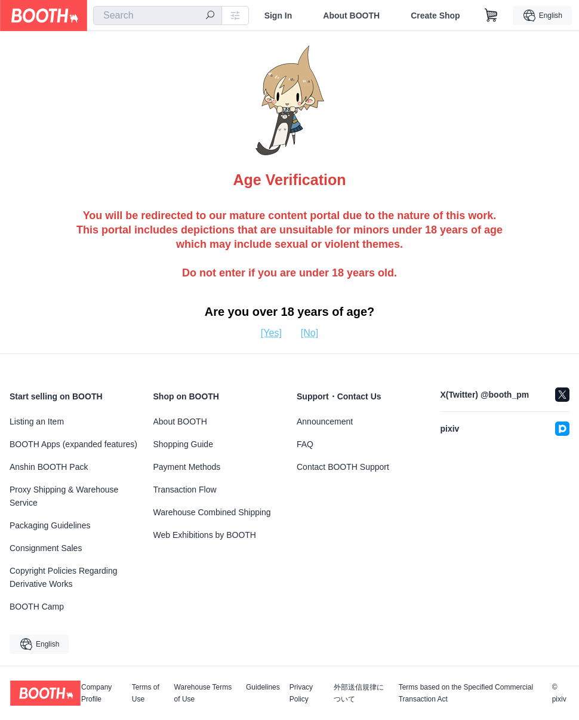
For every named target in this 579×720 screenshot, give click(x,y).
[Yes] (271, 333)
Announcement (325, 421)
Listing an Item (37, 421)
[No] (309, 333)
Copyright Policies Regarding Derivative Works (64, 577)
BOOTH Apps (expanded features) (73, 444)
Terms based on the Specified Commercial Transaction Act (466, 693)
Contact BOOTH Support (343, 467)
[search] (210, 16)
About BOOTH (351, 15)
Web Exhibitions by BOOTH (204, 535)
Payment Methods (187, 467)
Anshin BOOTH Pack (49, 467)
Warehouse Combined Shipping (212, 512)
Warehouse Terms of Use (203, 693)
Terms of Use (145, 693)
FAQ (305, 444)
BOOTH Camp (37, 606)
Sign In (278, 15)
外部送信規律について (359, 693)
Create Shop (435, 15)
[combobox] (157, 15)
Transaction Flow (185, 489)
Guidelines (263, 687)
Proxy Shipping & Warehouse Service (64, 496)
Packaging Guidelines (50, 525)
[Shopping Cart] (491, 15)
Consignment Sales (46, 548)
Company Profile (96, 693)
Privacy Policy (301, 693)
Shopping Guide (183, 444)
